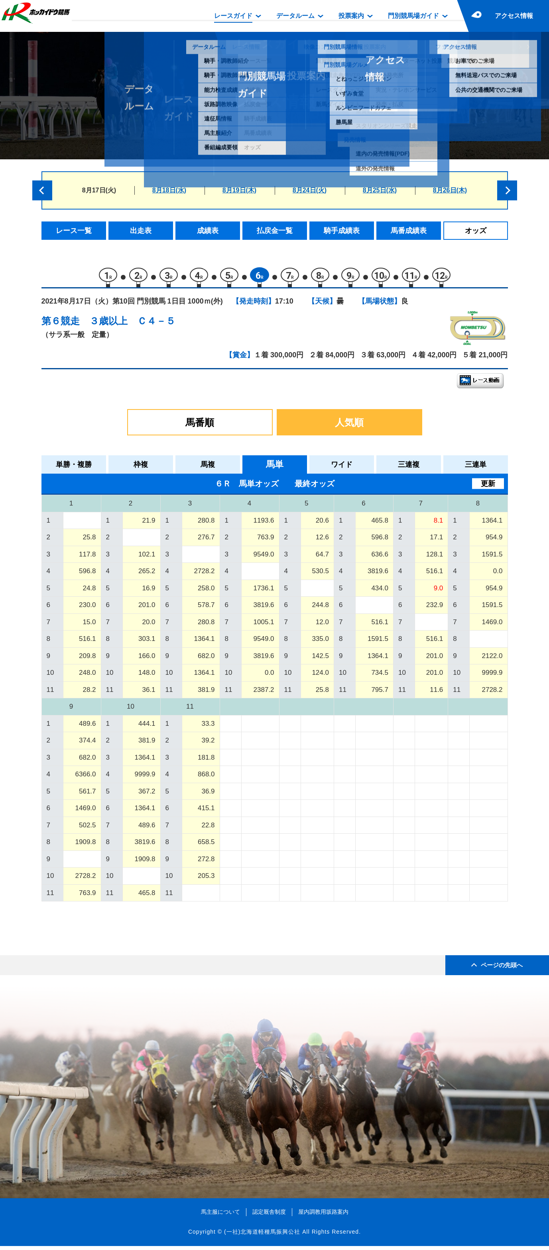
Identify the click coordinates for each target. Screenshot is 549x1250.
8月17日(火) (99, 190)
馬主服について (220, 1216)
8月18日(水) (169, 190)
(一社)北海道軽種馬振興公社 (262, 1235)
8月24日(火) (310, 190)
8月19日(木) (239, 190)
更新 (488, 488)
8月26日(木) (450, 190)
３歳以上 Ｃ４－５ (132, 324)
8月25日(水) (380, 190)
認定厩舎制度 (269, 1216)
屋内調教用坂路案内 (323, 1216)
